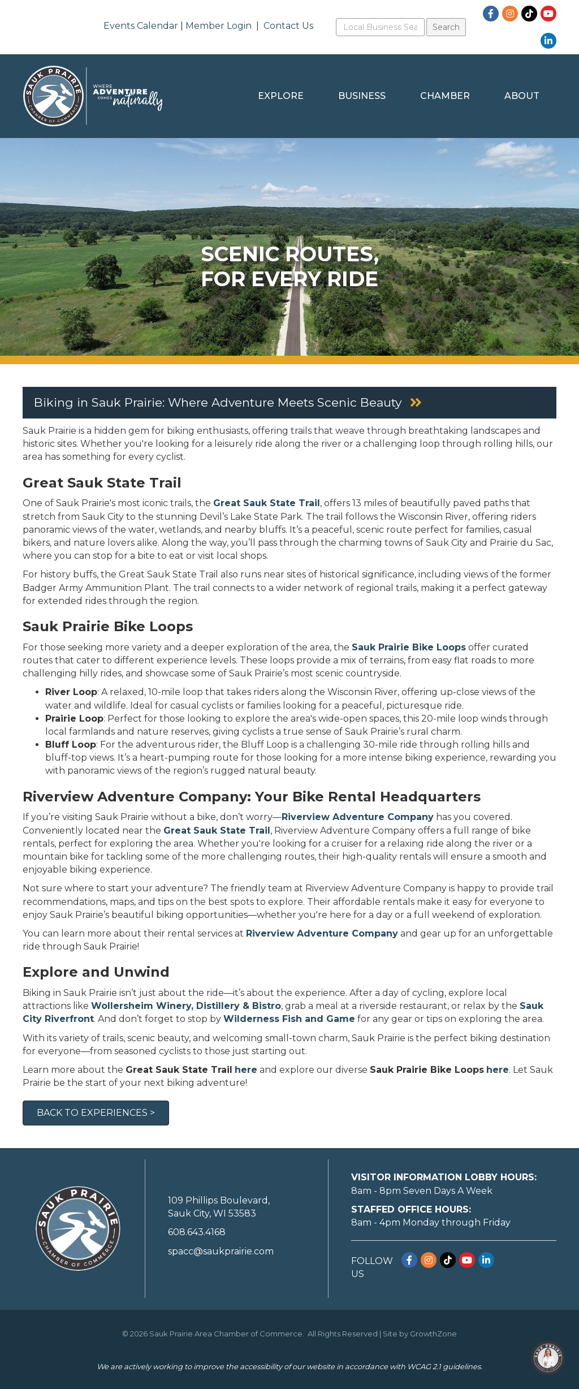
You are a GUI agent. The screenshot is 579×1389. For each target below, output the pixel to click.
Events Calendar (140, 25)
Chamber (445, 95)
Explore (281, 95)
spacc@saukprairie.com (221, 1251)
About (521, 95)
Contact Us (288, 25)
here (246, 1069)
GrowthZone (433, 1333)
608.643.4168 (197, 1232)
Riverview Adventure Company (322, 933)
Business (362, 95)
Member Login (218, 25)
